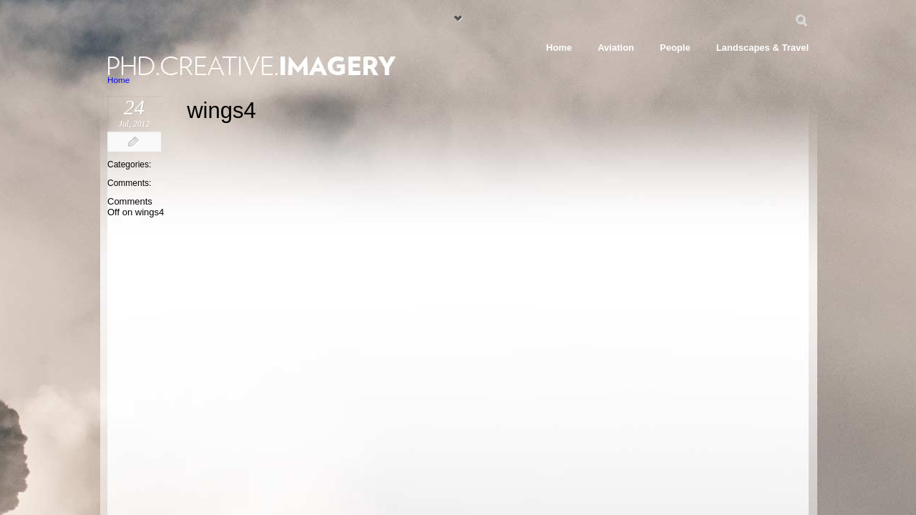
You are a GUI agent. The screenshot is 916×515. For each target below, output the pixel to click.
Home (118, 79)
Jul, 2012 (134, 124)
